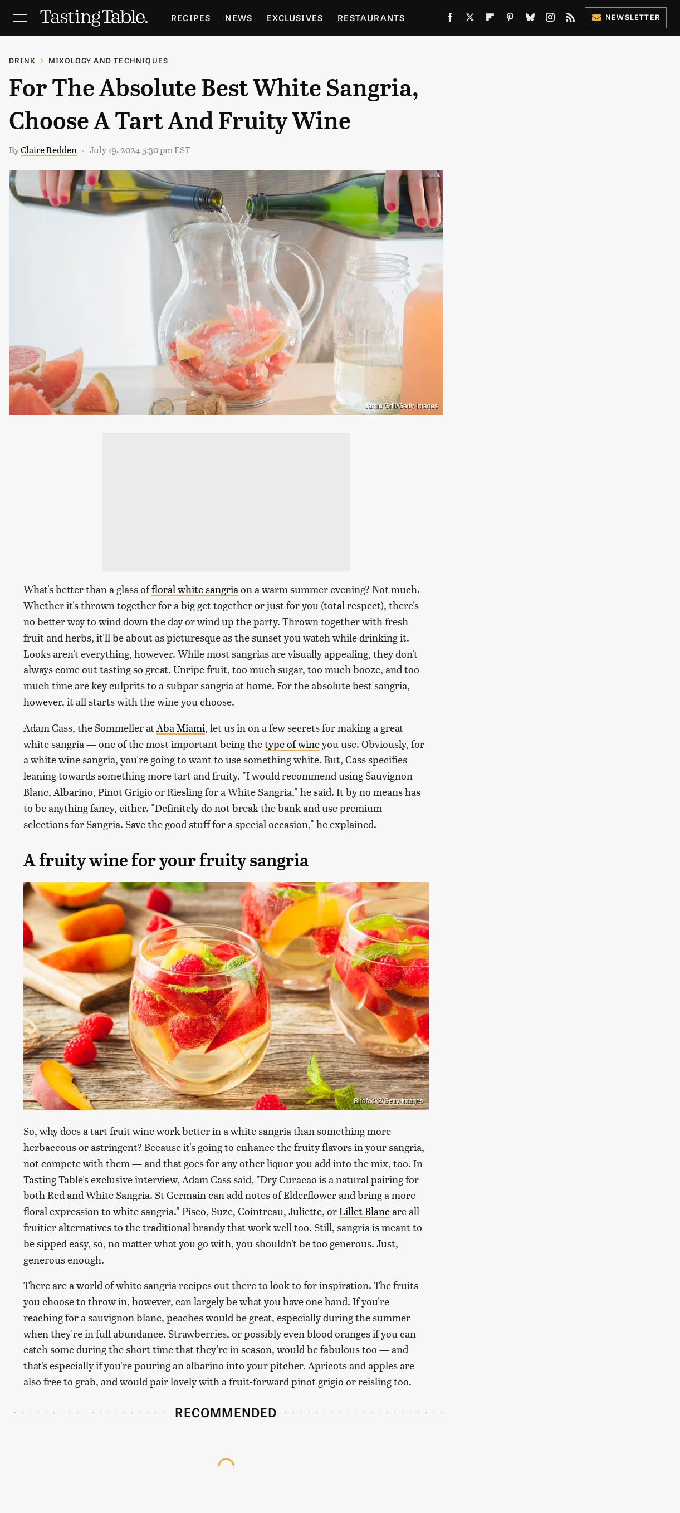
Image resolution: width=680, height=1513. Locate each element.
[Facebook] (450, 19)
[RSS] (570, 19)
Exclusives (295, 17)
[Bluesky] (530, 19)
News (238, 17)
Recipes (191, 17)
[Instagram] (550, 19)
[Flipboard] (490, 19)
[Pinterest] (510, 19)
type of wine (292, 744)
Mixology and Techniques (108, 60)
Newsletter (626, 17)
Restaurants (371, 17)
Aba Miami (180, 728)
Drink (22, 60)
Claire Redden (49, 149)
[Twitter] (470, 19)
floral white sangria (194, 589)
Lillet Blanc (364, 1211)
